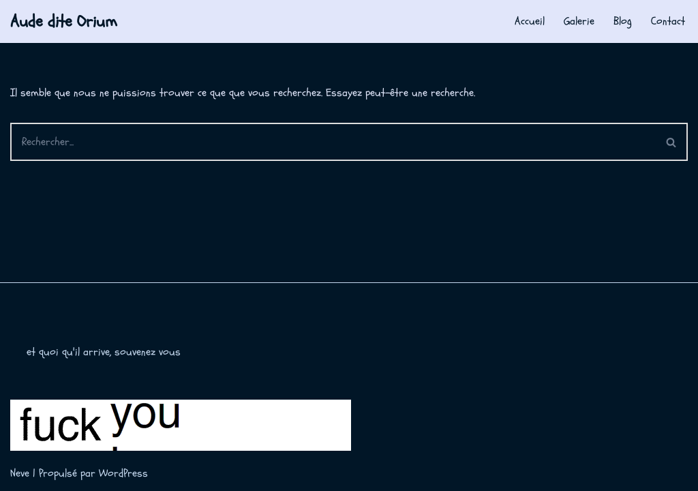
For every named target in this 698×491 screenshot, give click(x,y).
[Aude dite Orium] (63, 21)
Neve (19, 473)
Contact (668, 21)
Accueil (530, 21)
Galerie (579, 21)
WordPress (123, 473)
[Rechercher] (333, 142)
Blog (622, 21)
